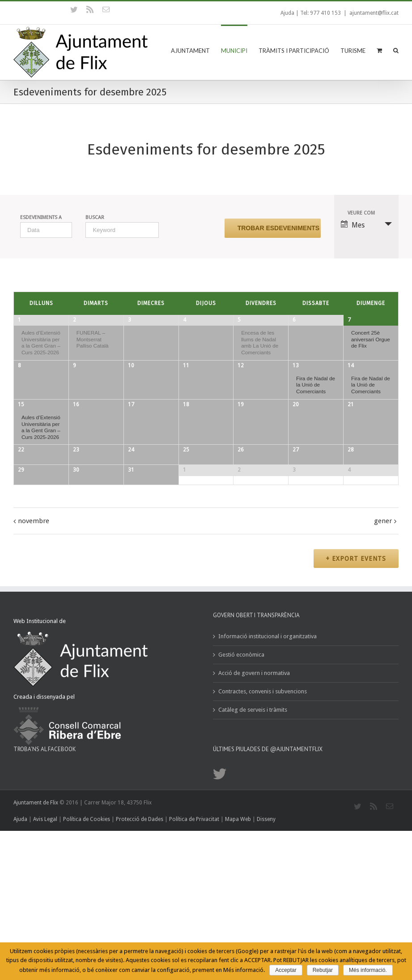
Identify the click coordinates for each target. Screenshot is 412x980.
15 (21, 450)
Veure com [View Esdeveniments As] (361, 213)
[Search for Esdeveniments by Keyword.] (121, 230)
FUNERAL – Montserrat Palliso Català (92, 339)
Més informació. (368, 970)
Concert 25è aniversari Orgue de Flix (370, 339)
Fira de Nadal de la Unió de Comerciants (315, 404)
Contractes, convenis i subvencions (262, 846)
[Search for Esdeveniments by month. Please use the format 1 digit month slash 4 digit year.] (46, 230)
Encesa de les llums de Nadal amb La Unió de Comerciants (259, 342)
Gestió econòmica (241, 810)
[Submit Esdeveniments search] (273, 228)
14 (351, 385)
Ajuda (287, 13)
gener (383, 675)
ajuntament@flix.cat (374, 13)
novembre (33, 675)
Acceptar (285, 970)
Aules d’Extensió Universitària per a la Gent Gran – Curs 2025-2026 (40, 342)
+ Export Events (355, 713)
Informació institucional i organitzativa (267, 791)
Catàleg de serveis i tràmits (252, 865)
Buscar (94, 217)
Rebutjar (323, 970)
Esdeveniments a (41, 217)
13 (296, 385)
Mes (353, 224)
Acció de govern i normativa (254, 828)
